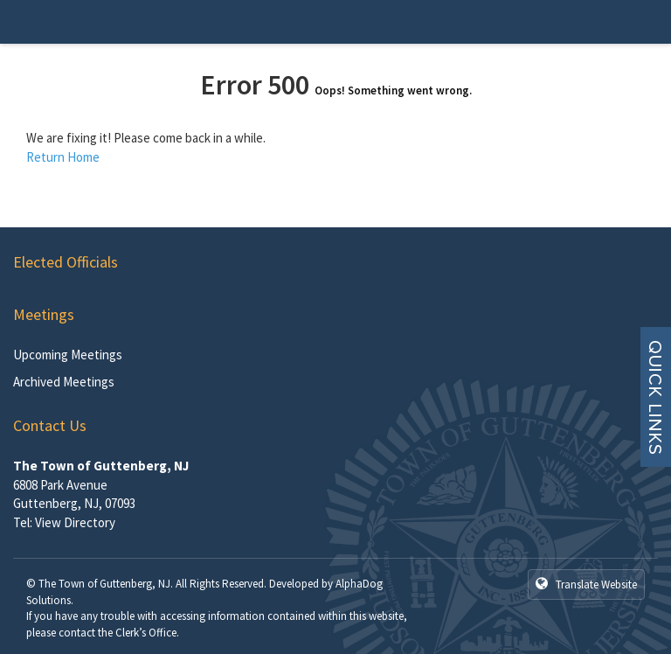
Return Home (63, 157)
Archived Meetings (63, 381)
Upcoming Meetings (67, 354)
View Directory (75, 522)
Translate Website (586, 584)
